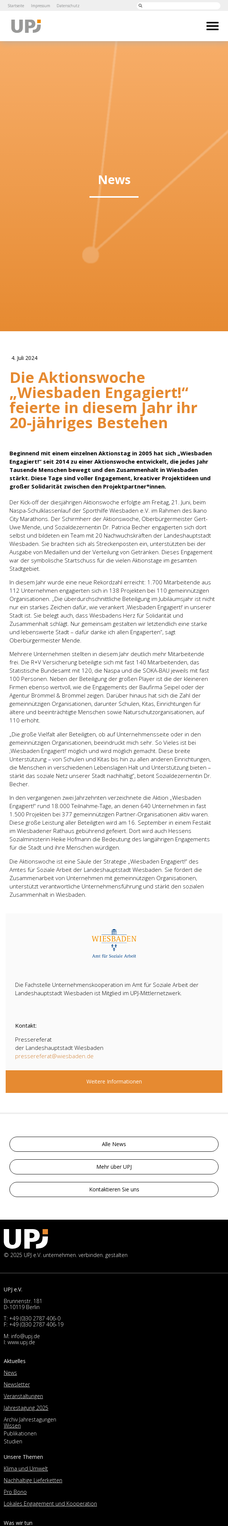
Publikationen (20, 1433)
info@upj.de (25, 1336)
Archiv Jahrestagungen (30, 1419)
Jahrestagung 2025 (26, 1407)
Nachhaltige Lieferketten (33, 1480)
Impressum (40, 5)
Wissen (12, 1425)
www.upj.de (21, 1342)
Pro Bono (15, 1491)
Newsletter (17, 1384)
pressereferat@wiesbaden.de (54, 1056)
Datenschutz (68, 5)
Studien (13, 1441)
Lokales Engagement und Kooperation (50, 1503)
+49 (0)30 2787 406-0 (34, 1318)
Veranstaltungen (23, 1396)
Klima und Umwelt (26, 1468)
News (10, 1372)
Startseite (16, 5)
